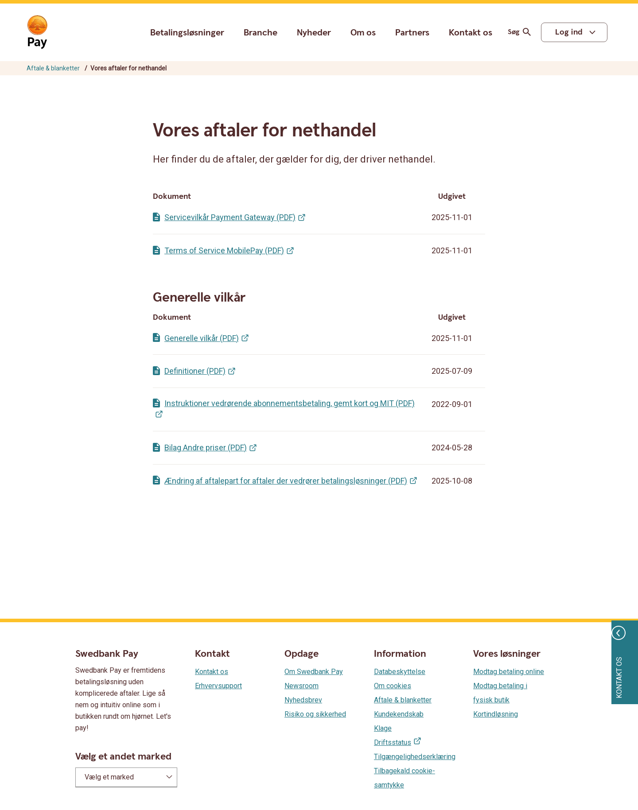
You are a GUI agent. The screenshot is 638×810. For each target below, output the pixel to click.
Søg (521, 32)
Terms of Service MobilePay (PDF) (224, 250)
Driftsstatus (392, 742)
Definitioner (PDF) (195, 371)
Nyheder (314, 33)
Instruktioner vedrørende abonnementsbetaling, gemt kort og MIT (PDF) (289, 403)
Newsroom (301, 686)
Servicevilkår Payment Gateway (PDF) (230, 217)
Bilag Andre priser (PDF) (205, 447)
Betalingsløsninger (187, 33)
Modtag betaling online (508, 671)
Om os (363, 33)
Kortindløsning (495, 714)
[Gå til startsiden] (37, 32)
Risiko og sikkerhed (315, 714)
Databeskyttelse (399, 671)
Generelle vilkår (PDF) (201, 338)
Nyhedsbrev (303, 700)
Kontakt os (470, 33)
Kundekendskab (399, 714)
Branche (260, 33)
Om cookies (392, 686)
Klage (383, 728)
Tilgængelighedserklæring (414, 756)
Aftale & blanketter (53, 68)
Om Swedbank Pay (313, 671)
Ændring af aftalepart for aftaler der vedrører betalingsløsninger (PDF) (285, 480)
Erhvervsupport (218, 686)
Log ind (569, 32)
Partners (412, 33)
